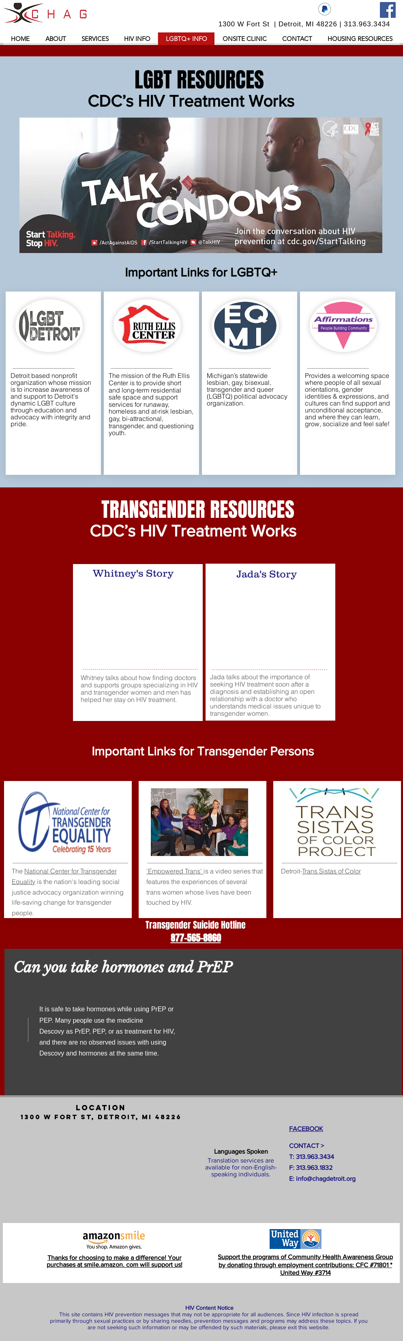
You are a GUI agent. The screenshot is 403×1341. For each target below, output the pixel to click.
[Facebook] (388, 10)
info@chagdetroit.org (326, 1178)
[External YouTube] (140, 623)
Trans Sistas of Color (331, 871)
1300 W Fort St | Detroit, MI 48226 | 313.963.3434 (304, 24)
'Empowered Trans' (175, 871)
